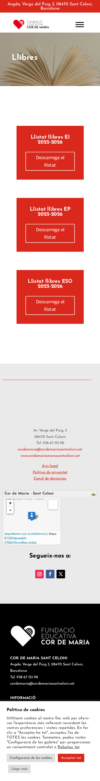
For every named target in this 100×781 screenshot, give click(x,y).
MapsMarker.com (16, 533)
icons (41, 533)
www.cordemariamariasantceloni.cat (50, 456)
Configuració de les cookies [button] (31, 758)
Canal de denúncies (50, 479)
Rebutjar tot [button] (68, 747)
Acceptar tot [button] (71, 758)
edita (32, 542)
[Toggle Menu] (79, 24)
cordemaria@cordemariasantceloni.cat (50, 450)
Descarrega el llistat (50, 161)
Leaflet (33, 533)
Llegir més (19, 769)
